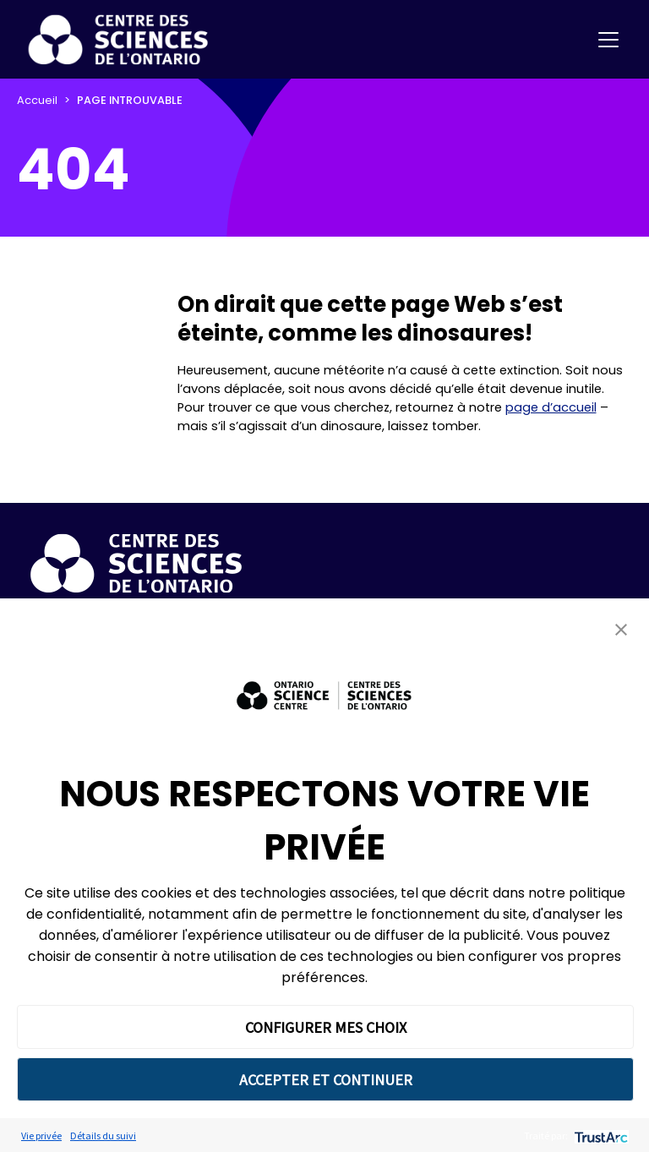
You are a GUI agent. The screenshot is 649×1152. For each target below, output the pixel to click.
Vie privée (41, 1135)
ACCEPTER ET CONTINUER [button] (325, 1079)
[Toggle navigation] (608, 40)
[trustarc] (599, 1135)
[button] (621, 629)
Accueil (37, 100)
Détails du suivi (103, 1135)
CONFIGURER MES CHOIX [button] (325, 1027)
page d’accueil (551, 407)
